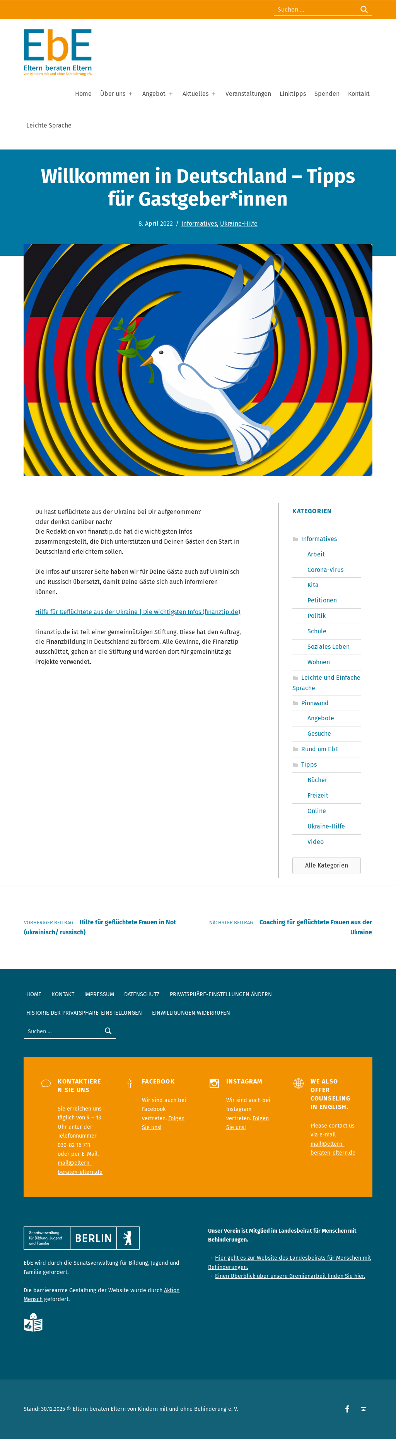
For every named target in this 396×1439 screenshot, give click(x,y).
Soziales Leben (328, 646)
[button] (326, 865)
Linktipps (293, 93)
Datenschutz (142, 994)
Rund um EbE (320, 749)
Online (316, 811)
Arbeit (316, 554)
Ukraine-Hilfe (239, 223)
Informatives (199, 223)
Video (315, 841)
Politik (316, 615)
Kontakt (359, 93)
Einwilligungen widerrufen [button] (191, 1012)
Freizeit (317, 795)
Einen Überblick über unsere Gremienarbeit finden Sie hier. (290, 1275)
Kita (313, 585)
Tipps (309, 764)
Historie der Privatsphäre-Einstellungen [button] (84, 1012)
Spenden (327, 93)
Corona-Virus (325, 569)
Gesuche (319, 733)
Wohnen (318, 662)
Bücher (317, 780)
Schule (316, 631)
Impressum (99, 994)
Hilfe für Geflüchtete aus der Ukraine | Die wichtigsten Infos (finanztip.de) (137, 612)
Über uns (117, 93)
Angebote (320, 718)
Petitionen (322, 600)
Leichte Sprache (49, 125)
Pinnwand (315, 703)
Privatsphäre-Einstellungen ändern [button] (221, 994)
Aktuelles (200, 93)
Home (83, 93)
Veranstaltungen (248, 93)
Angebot (158, 93)
